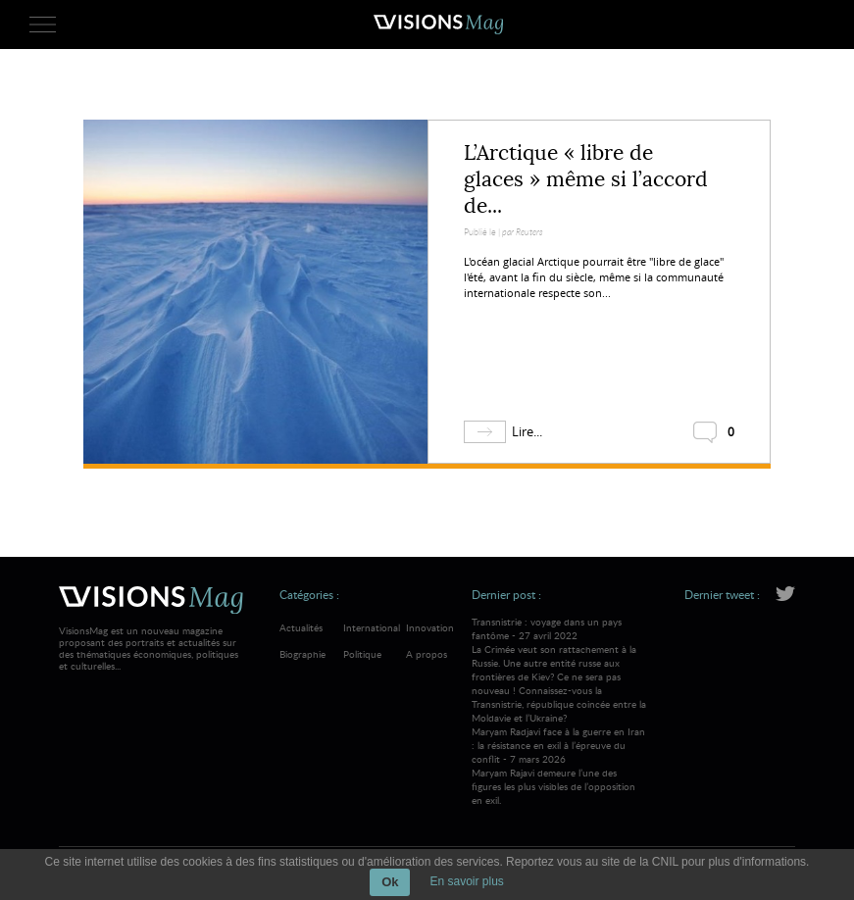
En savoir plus (466, 881)
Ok (389, 882)
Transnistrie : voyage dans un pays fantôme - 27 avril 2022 (560, 670)
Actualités (301, 627)
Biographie (302, 654)
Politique (362, 654)
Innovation (430, 627)
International (371, 627)
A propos (426, 654)
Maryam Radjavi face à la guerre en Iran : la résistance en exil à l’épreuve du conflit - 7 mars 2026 (560, 766)
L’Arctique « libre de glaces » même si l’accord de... (586, 179)
